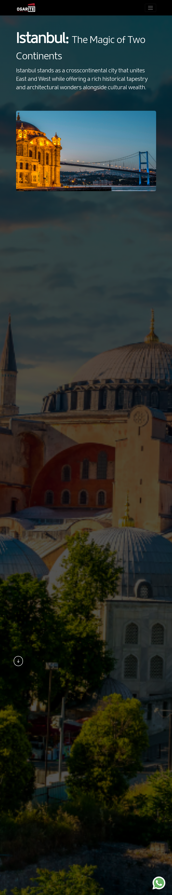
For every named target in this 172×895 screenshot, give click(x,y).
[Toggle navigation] (150, 8)
